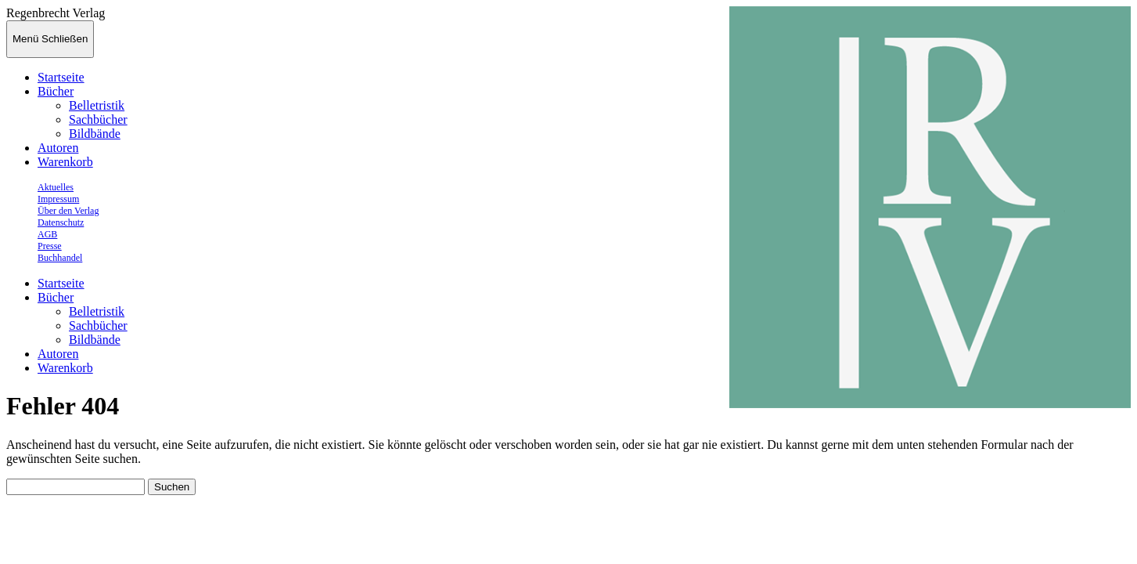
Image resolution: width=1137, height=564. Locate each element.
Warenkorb (65, 161)
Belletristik (96, 105)
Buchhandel (60, 257)
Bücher (56, 91)
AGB (47, 234)
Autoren (58, 147)
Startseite (61, 77)
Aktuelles (56, 187)
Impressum (58, 198)
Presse (50, 245)
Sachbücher (98, 119)
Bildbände (95, 133)
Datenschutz (61, 222)
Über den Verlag (68, 210)
